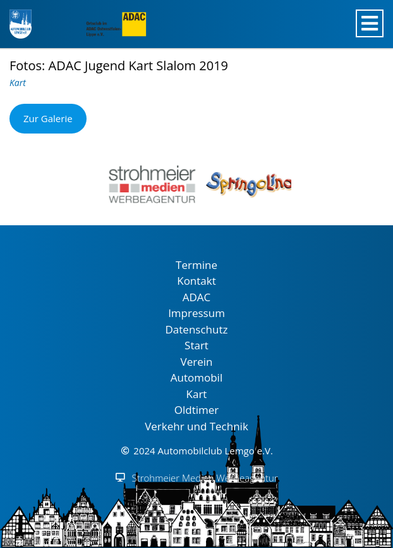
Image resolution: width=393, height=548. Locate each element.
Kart (17, 83)
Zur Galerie (48, 118)
